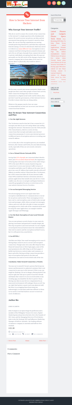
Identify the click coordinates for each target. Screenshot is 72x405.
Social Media (60, 64)
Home (27, 340)
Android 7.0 (62, 71)
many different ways (25, 48)
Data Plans (55, 43)
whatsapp (54, 49)
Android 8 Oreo (54, 83)
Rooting (53, 66)
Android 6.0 (54, 69)
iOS (60, 56)
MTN (58, 41)
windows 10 (55, 75)
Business (57, 62)
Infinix (64, 58)
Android (53, 45)
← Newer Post (11, 340)
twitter (64, 66)
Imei (60, 69)
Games (63, 54)
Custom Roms (62, 81)
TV (65, 64)
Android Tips (58, 77)
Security (27, 334)
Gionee (57, 56)
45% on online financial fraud (24, 159)
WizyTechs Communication (36, 400)
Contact (46, 400)
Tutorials (53, 60)
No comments (38, 334)
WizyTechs (17, 334)
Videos (53, 56)
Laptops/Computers (56, 73)
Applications (55, 47)
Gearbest (53, 79)
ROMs (64, 77)
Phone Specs (58, 36)
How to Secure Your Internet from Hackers (27, 21)
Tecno (64, 43)
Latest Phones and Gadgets (58, 32)
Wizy (36, 402)
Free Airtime (55, 58)
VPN (60, 66)
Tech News (56, 38)
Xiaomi (59, 60)
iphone (64, 56)
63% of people (20, 157)
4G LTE (62, 62)
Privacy (40, 402)
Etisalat (63, 47)
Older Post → (43, 340)
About (52, 400)
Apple (57, 66)
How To (63, 41)
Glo (57, 52)
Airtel (64, 45)
